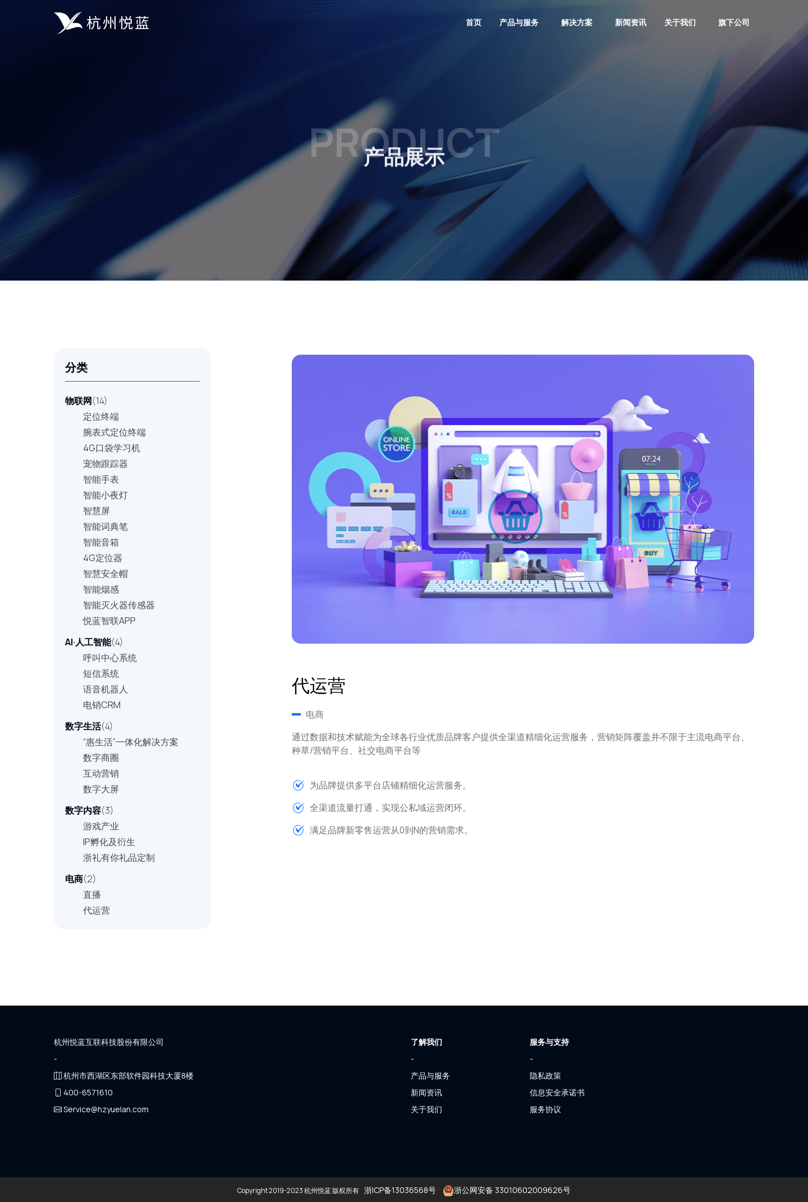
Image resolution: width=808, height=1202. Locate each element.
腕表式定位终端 (114, 432)
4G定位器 (102, 558)
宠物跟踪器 (105, 463)
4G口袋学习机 (111, 448)
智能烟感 (101, 589)
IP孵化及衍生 (109, 842)
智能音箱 (101, 542)
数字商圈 (101, 757)
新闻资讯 (630, 22)
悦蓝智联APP (109, 620)
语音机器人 (105, 689)
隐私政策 (545, 1075)
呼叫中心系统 (110, 658)
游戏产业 (101, 826)
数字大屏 (101, 789)
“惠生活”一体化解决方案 (130, 742)
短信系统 (101, 673)
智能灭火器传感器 (119, 605)
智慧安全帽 (105, 573)
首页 (473, 22)
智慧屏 (96, 510)
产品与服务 (519, 22)
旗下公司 (734, 22)
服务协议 (545, 1109)
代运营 (96, 910)
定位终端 (101, 416)
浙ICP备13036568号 (400, 1190)
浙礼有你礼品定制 (119, 857)
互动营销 (101, 773)
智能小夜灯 (105, 495)
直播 (92, 894)
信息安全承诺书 (557, 1092)
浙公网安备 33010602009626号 (506, 1190)
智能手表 (101, 479)
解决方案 (577, 22)
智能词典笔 (105, 526)
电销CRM (102, 705)
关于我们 (680, 22)
